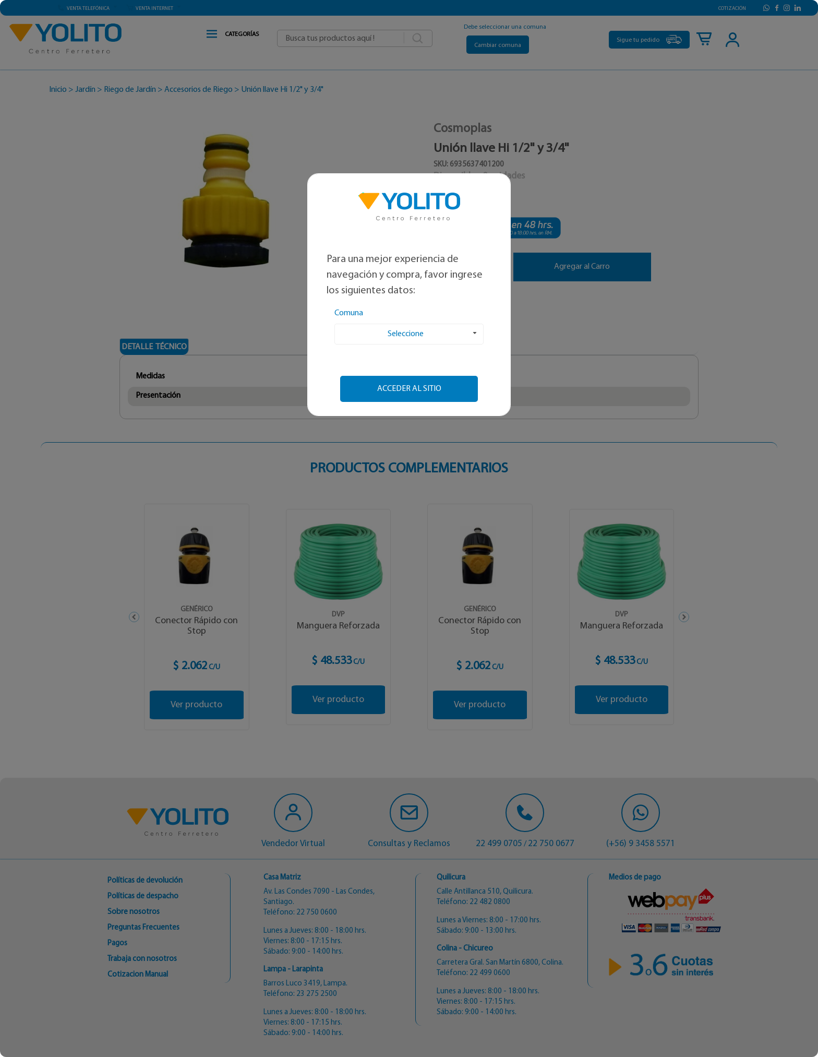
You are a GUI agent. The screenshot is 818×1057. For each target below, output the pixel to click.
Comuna (348, 313)
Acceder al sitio (409, 389)
